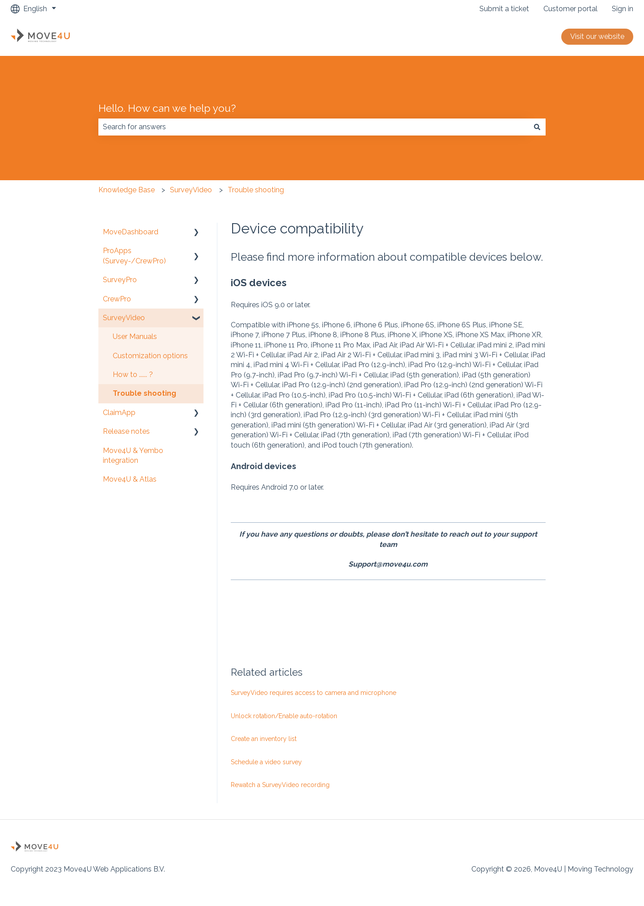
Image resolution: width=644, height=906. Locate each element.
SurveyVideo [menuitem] (124, 317)
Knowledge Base (126, 190)
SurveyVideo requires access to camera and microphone (313, 692)
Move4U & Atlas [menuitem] (130, 479)
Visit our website (597, 36)
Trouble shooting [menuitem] (144, 393)
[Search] (537, 127)
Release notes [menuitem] (126, 431)
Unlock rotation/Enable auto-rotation (284, 716)
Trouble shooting (256, 190)
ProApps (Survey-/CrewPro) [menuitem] (134, 255)
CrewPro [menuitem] (117, 299)
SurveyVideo (191, 190)
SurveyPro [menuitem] (120, 279)
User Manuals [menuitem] (135, 336)
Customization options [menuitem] (150, 355)
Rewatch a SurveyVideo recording (280, 784)
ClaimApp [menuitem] (119, 412)
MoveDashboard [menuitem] (130, 232)
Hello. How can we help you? (167, 108)
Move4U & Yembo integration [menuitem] (133, 455)
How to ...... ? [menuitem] (133, 374)
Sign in (622, 8)
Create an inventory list (264, 738)
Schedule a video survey (266, 762)
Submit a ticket (504, 8)
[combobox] (313, 127)
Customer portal (570, 8)
